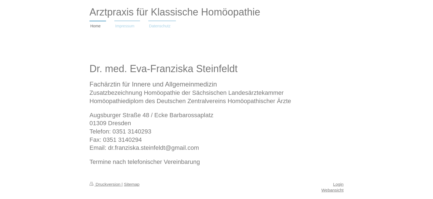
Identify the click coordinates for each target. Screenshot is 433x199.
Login (338, 184)
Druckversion (105, 184)
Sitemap (131, 184)
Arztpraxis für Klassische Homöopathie (174, 12)
